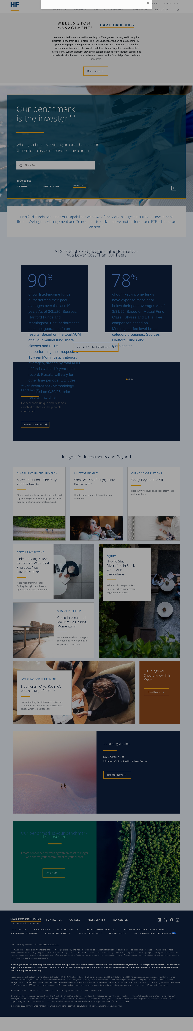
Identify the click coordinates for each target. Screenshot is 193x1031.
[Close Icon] (148, 3)
